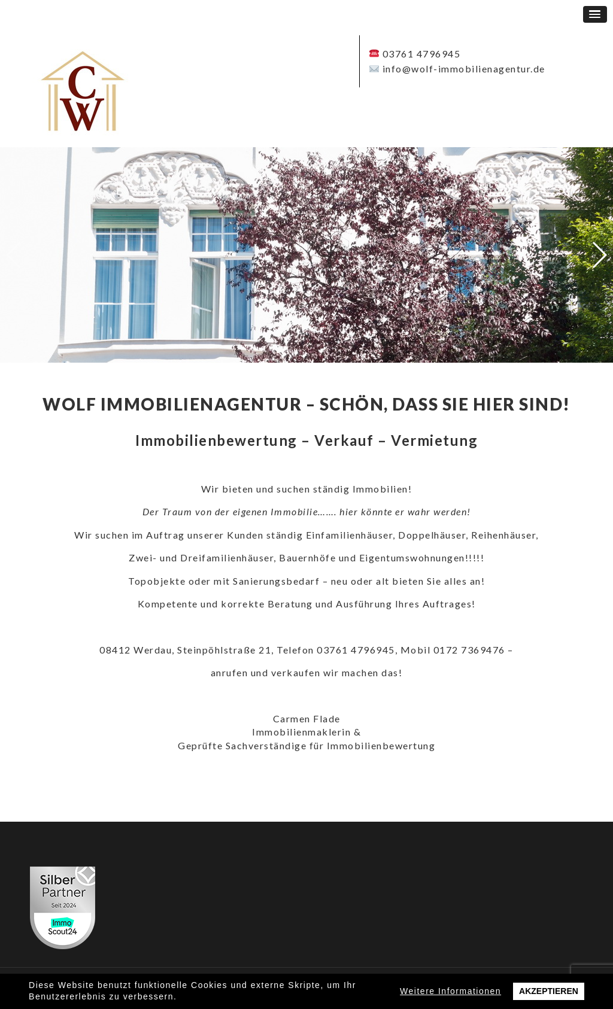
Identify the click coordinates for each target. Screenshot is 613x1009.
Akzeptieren (548, 991)
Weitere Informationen (450, 991)
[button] (595, 14)
